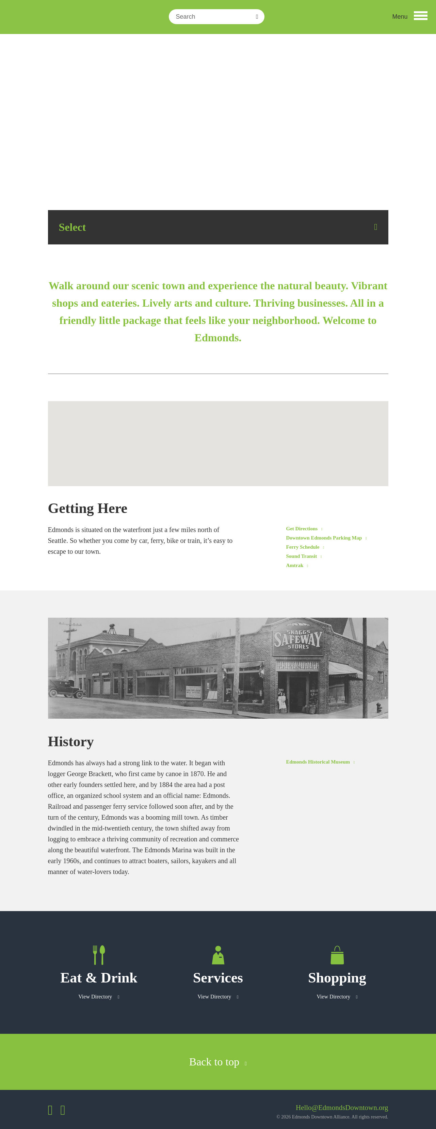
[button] (410, 17)
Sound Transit (304, 556)
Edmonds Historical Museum (320, 762)
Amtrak (297, 565)
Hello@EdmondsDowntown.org (342, 1108)
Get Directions (304, 528)
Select (72, 227)
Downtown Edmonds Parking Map (326, 538)
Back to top (218, 1062)
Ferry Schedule (305, 547)
